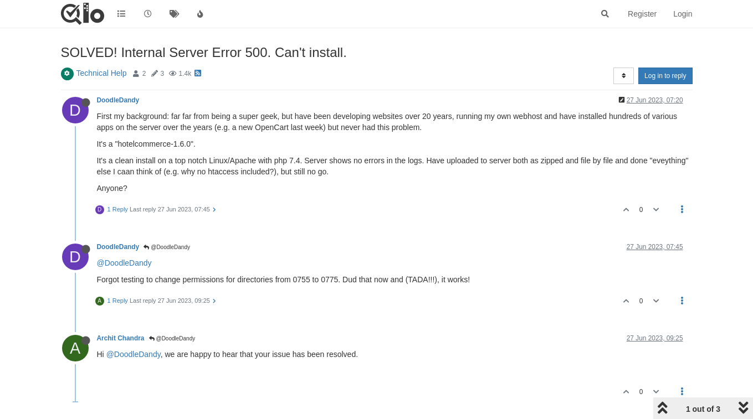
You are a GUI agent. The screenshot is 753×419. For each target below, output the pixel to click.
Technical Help (101, 73)
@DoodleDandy (167, 247)
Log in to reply (665, 76)
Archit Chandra (121, 338)
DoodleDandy (118, 100)
